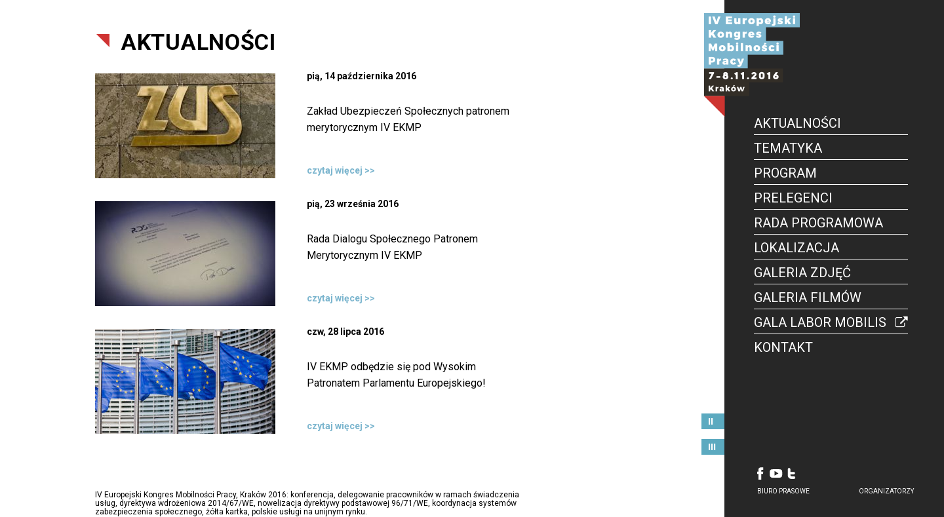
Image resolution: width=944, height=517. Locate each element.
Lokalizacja (796, 248)
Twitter (791, 473)
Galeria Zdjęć (802, 272)
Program (785, 173)
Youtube (776, 473)
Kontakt (783, 347)
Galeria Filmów (807, 297)
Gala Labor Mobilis (820, 322)
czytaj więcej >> (341, 170)
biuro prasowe (783, 491)
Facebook (760, 473)
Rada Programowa (818, 223)
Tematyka (788, 148)
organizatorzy (886, 491)
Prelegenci (793, 198)
